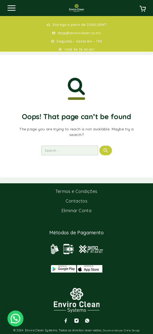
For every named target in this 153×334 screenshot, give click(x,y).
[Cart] (142, 9)
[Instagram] (76, 320)
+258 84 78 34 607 (79, 49)
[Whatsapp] (87, 320)
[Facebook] (66, 320)
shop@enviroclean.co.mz (79, 33)
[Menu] (11, 8)
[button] (15, 318)
